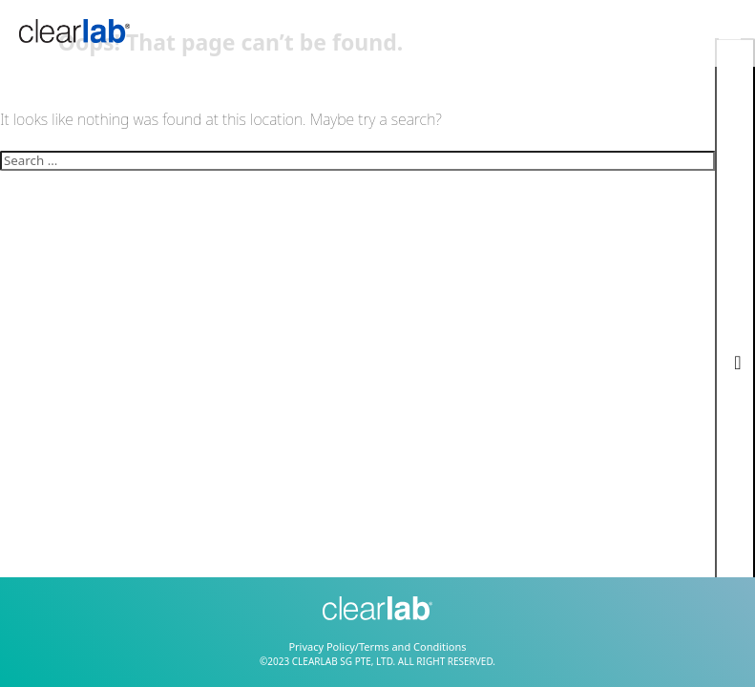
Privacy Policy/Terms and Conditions (377, 646)
